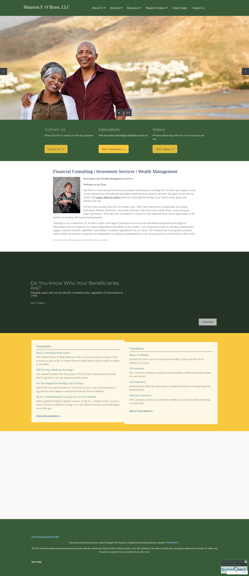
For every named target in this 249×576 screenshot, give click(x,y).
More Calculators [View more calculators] (141, 414)
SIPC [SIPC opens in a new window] (175, 542)
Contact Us (198, 8)
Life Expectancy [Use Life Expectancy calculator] (137, 385)
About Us (97, 8)
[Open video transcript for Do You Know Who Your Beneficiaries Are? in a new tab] (204, 322)
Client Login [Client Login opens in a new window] (179, 8)
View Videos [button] (137, 149)
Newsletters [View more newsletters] (43, 343)
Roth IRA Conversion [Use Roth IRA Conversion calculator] (140, 398)
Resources (133, 8)
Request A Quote (155, 8)
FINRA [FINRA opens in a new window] (169, 542)
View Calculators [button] (112, 149)
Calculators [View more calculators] (136, 352)
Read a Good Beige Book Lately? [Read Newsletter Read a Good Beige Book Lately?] (53, 349)
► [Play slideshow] (119, 112)
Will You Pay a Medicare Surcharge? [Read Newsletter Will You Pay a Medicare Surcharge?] (55, 366)
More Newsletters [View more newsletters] (48, 412)
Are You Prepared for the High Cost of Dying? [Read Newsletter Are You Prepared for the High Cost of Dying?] (60, 380)
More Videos (35, 303)
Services (115, 8)
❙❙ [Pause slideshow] (128, 112)
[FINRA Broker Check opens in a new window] (234, 567)
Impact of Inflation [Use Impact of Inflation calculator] (138, 358)
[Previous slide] (3, 71)
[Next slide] (245, 71)
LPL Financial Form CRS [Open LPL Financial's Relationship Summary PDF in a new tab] (45, 536)
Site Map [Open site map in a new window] (36, 561)
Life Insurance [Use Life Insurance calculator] (136, 371)
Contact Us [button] (80, 149)
